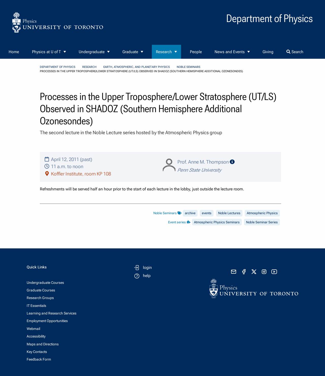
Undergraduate (92, 51)
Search (294, 51)
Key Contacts (37, 352)
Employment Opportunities (47, 321)
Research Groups (40, 298)
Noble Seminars (188, 67)
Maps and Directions (43, 344)
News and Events (230, 51)
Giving (268, 51)
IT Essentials (36, 306)
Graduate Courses (41, 290)
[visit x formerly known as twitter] (254, 272)
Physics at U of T (46, 51)
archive (190, 213)
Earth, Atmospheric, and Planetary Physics (136, 67)
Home (14, 51)
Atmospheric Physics (262, 213)
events (207, 213)
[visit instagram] (264, 272)
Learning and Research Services (51, 313)
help (147, 275)
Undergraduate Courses (45, 283)
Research (164, 51)
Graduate (130, 51)
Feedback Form (39, 359)
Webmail (33, 329)
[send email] (234, 272)
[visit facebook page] (244, 272)
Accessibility (36, 336)
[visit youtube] (274, 272)
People (196, 51)
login (147, 267)
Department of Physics (57, 67)
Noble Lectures (229, 213)
